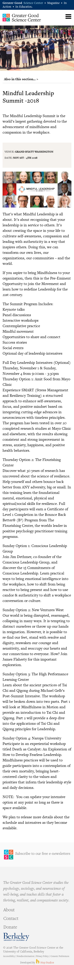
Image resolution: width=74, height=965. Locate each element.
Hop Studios (45, 962)
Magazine (53, 3)
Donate (10, 927)
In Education (23, 7)
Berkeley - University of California (16, 937)
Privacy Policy (42, 956)
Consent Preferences (59, 956)
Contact (10, 919)
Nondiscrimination (25, 956)
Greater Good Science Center (22, 17)
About (9, 910)
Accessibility (9, 956)
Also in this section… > (21, 79)
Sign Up (37, 854)
